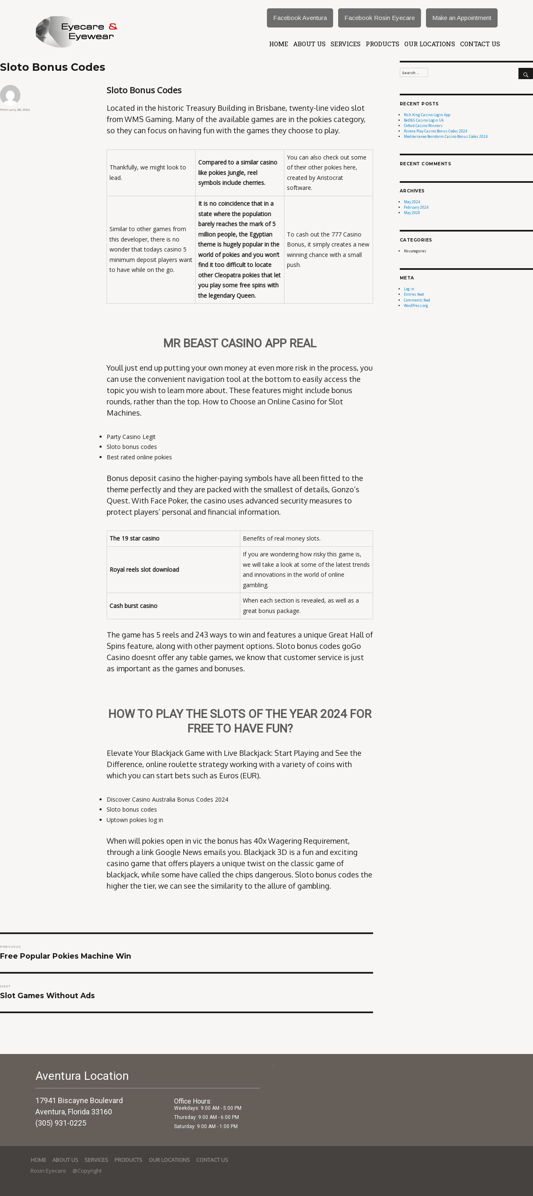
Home (278, 44)
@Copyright (87, 1170)
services (346, 44)
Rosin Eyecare (48, 1170)
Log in (409, 289)
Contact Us (480, 44)
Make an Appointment (461, 17)
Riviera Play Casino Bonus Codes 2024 (435, 131)
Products (382, 44)
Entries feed (414, 294)
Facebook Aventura (300, 17)
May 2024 (412, 201)
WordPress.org (416, 305)
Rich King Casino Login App (427, 114)
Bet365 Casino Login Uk (424, 120)
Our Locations (429, 44)
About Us (309, 44)
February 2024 (416, 207)
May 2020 (412, 212)
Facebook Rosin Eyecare (379, 17)
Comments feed (417, 300)
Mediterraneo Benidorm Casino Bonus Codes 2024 (446, 136)
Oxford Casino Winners (423, 125)
